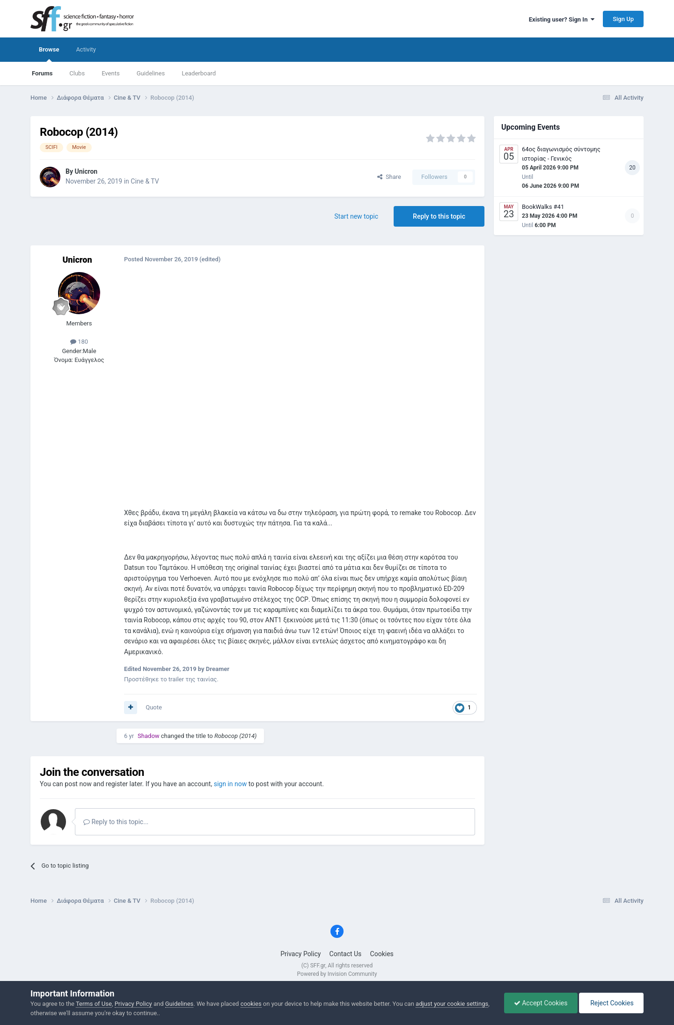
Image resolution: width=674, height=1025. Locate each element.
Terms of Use (94, 1003)
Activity (86, 49)
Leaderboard (199, 73)
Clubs (77, 73)
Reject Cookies (611, 1003)
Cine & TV (145, 181)
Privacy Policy (300, 954)
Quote (154, 707)
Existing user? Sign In (561, 19)
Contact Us (346, 954)
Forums (42, 73)
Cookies (382, 954)
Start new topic (356, 216)
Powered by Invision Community (337, 974)
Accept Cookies (541, 1003)
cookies (251, 1003)
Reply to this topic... (115, 822)
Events (110, 73)
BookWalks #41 (543, 206)
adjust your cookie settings (452, 1003)
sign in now (230, 784)
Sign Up (623, 18)
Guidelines (151, 73)
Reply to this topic (439, 216)
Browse (49, 54)
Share (389, 176)
